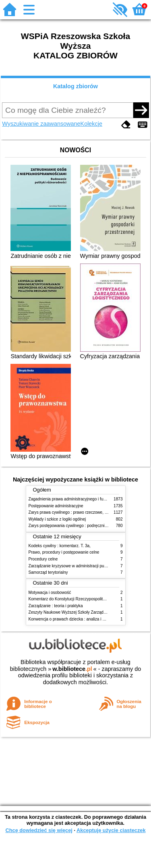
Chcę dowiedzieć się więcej (38, 830)
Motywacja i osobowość (50, 592)
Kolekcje (91, 123)
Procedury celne (43, 559)
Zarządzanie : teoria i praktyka (56, 606)
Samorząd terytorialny (48, 572)
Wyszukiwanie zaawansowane (41, 123)
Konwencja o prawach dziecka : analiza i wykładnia (74, 619)
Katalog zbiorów (75, 86)
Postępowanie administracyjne (56, 506)
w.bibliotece (72, 669)
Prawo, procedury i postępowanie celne (64, 552)
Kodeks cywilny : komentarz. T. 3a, (60, 546)
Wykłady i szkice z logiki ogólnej (57, 519)
